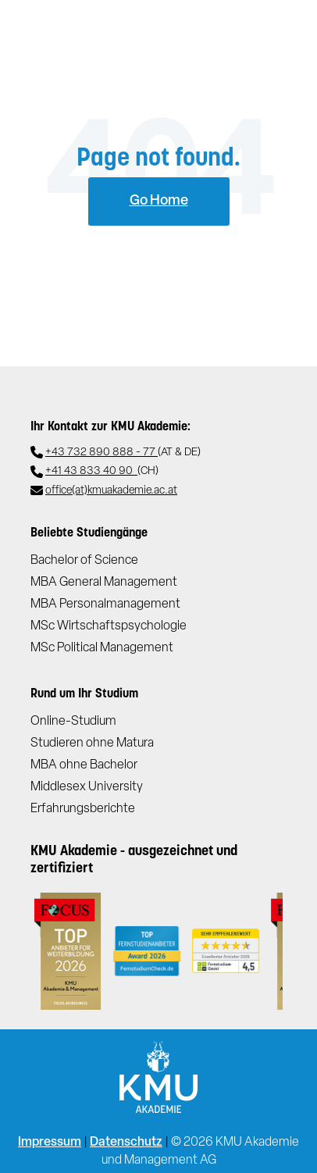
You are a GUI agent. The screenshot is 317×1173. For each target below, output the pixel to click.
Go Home (159, 201)
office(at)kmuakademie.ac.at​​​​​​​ (111, 491)
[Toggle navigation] (281, 31)
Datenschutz (126, 1142)
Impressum (49, 1142)
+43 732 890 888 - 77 (123, 453)
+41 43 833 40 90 (101, 472)
